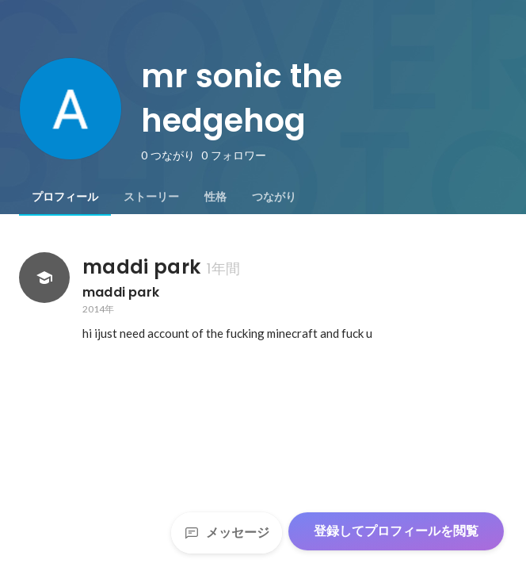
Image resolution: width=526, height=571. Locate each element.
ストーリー (151, 197)
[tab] (65, 197)
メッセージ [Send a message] (226, 532)
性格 (215, 197)
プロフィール (65, 197)
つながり (274, 197)
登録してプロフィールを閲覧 (396, 531)
